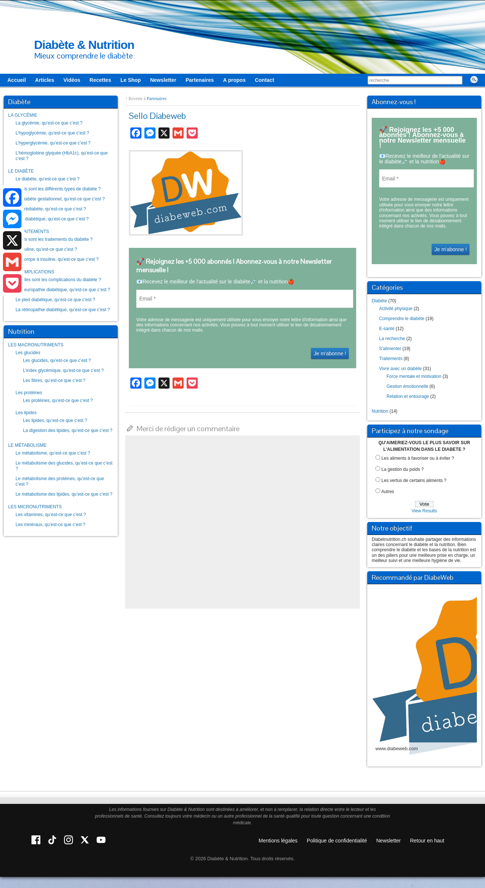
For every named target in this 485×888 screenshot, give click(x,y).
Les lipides (26, 412)
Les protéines (29, 392)
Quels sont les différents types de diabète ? (58, 189)
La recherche (392, 338)
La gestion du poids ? (402, 469)
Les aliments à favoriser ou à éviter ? (417, 458)
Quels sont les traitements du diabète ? (54, 239)
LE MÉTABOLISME (27, 445)
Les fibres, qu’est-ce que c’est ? (54, 380)
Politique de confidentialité (337, 841)
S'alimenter (390, 348)
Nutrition (380, 411)
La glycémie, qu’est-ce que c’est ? (49, 123)
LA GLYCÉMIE (22, 115)
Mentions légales (278, 841)
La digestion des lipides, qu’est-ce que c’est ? (67, 430)
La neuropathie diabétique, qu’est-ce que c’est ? (63, 289)
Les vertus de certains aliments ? (413, 480)
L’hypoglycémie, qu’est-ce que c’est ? (52, 133)
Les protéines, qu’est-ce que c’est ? (58, 400)
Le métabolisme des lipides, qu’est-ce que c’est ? (64, 494)
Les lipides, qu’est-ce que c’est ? (55, 420)
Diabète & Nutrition (84, 44)
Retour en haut (427, 841)
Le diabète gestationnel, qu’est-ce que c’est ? (60, 199)
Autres (387, 491)
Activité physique (395, 308)
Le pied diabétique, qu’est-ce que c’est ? (55, 299)
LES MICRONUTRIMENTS (35, 506)
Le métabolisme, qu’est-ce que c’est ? (53, 453)
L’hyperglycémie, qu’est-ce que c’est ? (53, 143)
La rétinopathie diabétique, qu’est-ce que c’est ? (63, 309)
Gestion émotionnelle (407, 386)
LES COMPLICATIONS (31, 272)
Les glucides (28, 352)
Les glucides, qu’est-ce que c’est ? (57, 360)
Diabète (379, 300)
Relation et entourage (408, 396)
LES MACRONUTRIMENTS (35, 344)
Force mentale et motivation (414, 376)
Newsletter (388, 841)
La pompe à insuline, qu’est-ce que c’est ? (57, 259)
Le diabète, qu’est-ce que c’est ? (48, 179)
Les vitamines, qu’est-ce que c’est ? (51, 514)
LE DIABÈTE (21, 171)
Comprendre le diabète (401, 318)
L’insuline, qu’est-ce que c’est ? (46, 249)
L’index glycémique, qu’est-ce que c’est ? (63, 370)
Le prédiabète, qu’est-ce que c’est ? (51, 209)
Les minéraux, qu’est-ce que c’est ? (51, 524)
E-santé (386, 328)
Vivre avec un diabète (400, 368)
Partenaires (156, 98)
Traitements (390, 358)
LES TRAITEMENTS (28, 231)
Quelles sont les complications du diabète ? (58, 279)
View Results (424, 510)
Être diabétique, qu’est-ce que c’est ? (52, 219)
